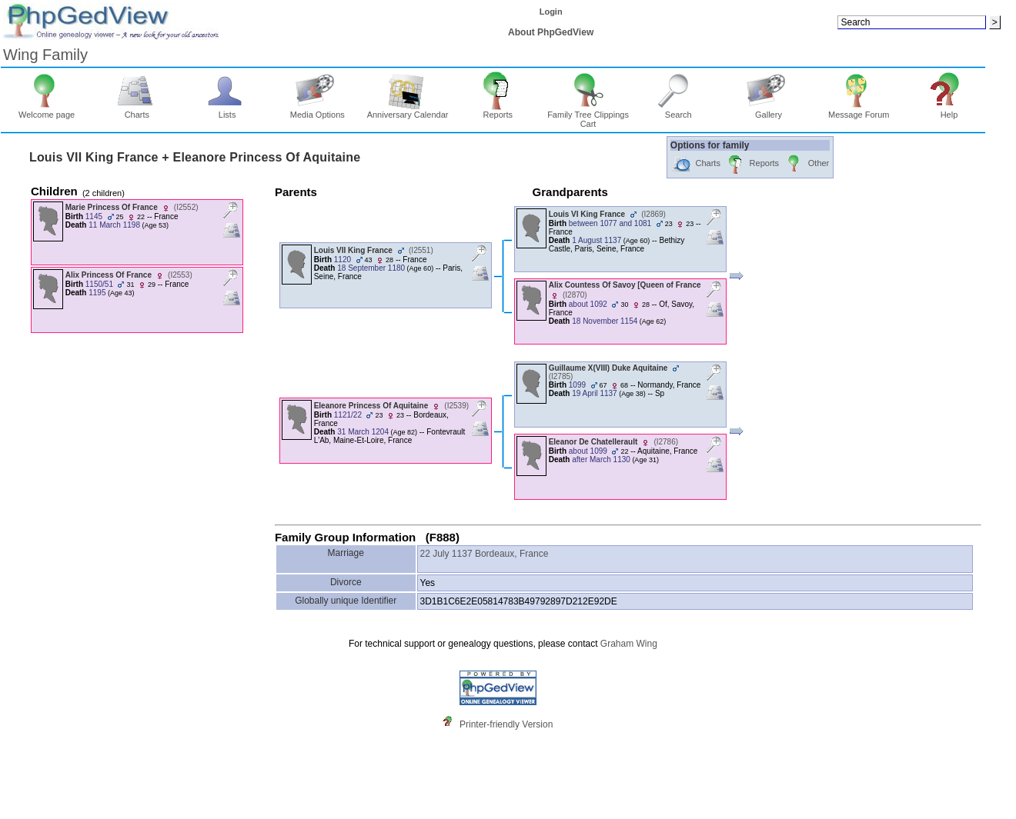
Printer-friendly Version (506, 724)
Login (551, 11)
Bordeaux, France (511, 553)
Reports (498, 110)
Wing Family (45, 54)
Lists (227, 110)
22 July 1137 (446, 553)
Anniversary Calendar (408, 110)
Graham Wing (628, 643)
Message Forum (858, 110)
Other (806, 164)
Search (678, 110)
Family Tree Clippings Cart (588, 115)
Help (949, 110)
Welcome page (46, 110)
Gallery (768, 110)
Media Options (317, 110)
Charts (137, 110)
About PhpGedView (550, 32)
